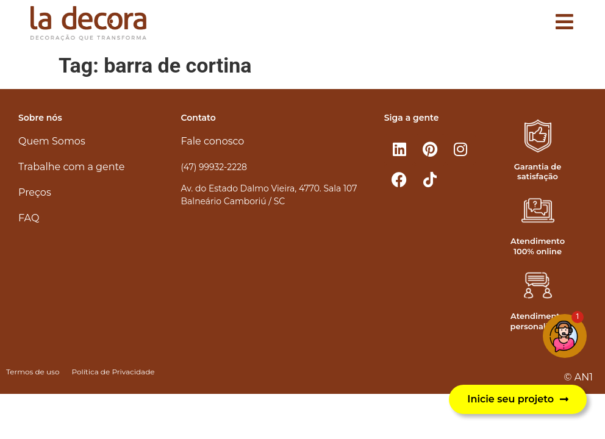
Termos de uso (32, 371)
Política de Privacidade (112, 371)
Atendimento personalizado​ (539, 321)
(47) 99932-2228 (214, 167)
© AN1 (578, 377)
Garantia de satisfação (537, 172)
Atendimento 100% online (537, 246)
